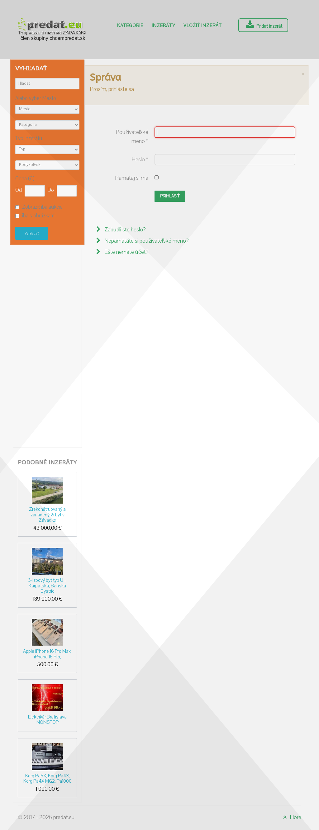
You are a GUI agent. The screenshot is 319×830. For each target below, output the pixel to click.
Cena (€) (24, 179)
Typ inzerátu (28, 139)
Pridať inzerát (263, 25)
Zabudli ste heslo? (124, 230)
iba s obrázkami (38, 216)
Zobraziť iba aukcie (42, 207)
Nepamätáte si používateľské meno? (146, 241)
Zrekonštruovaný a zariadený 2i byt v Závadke (47, 514)
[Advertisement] (47, 346)
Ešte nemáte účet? (126, 252)
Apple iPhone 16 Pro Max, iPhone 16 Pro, (47, 654)
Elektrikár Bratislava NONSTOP (47, 719)
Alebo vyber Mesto (35, 99)
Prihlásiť (169, 196)
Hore (291, 817)
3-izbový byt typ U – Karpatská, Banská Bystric (47, 585)
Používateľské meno (132, 136)
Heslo (139, 160)
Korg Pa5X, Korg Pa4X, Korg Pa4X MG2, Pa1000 (47, 778)
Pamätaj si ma (131, 178)
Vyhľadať (32, 233)
